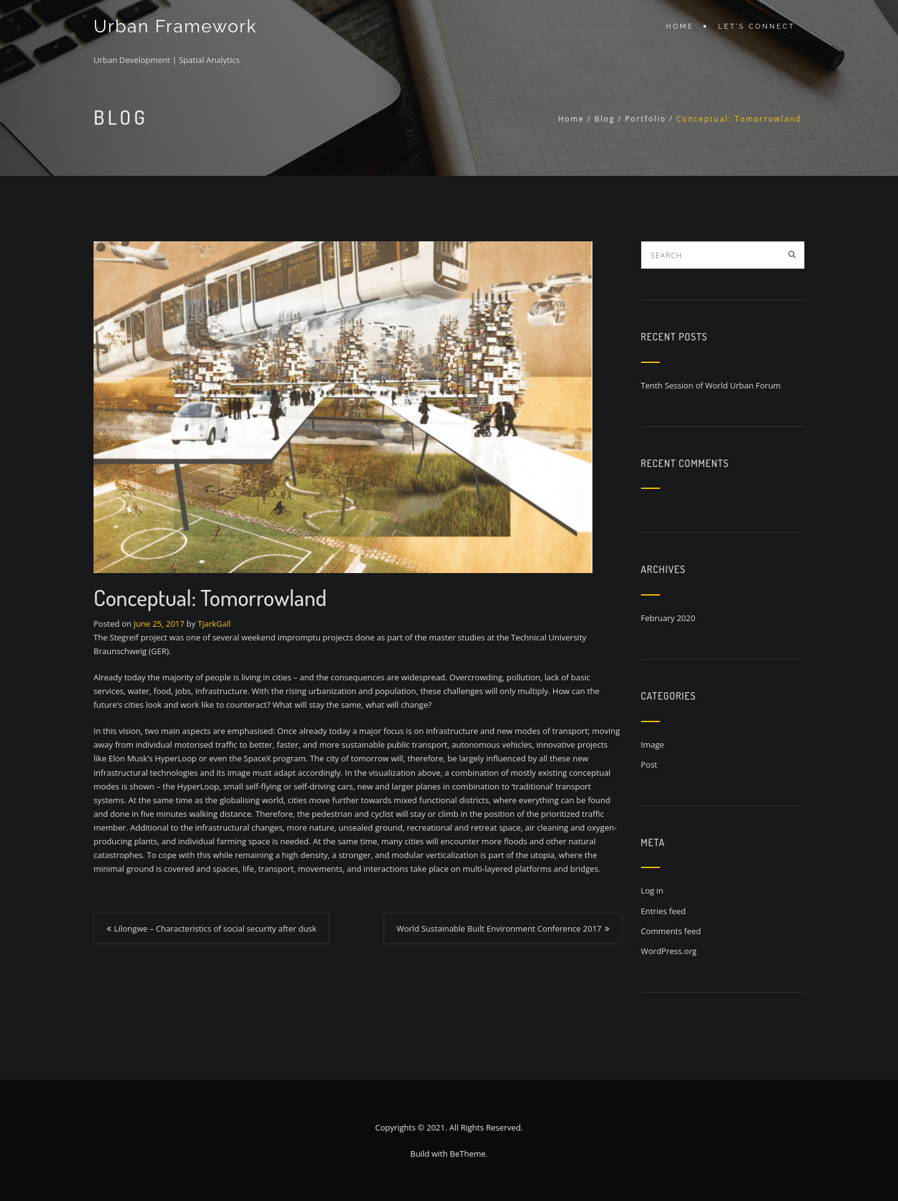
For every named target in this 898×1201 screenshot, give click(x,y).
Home (680, 26)
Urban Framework (175, 26)
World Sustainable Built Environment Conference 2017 (499, 928)
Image (652, 744)
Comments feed (671, 931)
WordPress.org (669, 951)
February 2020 (668, 618)
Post (649, 764)
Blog (604, 118)
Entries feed (663, 911)
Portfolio (645, 118)
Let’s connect (756, 26)
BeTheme (467, 1153)
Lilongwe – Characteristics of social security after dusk (215, 928)
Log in (652, 890)
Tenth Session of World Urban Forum (711, 385)
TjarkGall (214, 623)
